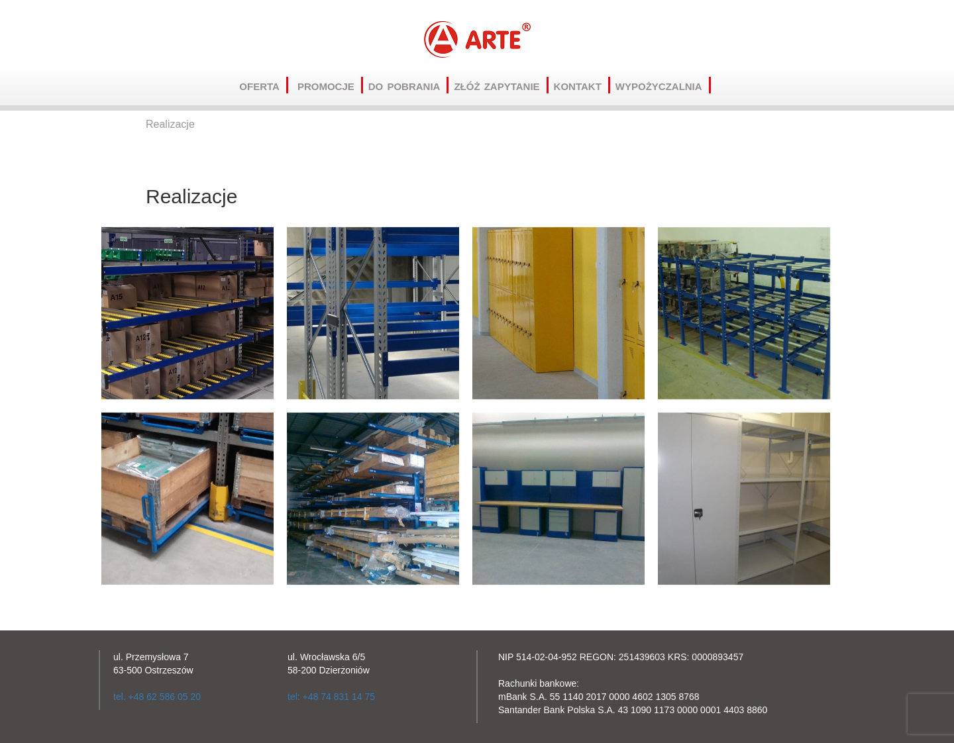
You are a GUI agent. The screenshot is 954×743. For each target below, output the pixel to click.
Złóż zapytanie (501, 85)
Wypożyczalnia (663, 85)
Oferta (263, 85)
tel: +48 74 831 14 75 (331, 696)
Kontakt (582, 85)
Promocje (330, 85)
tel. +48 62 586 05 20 (157, 696)
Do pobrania (408, 85)
